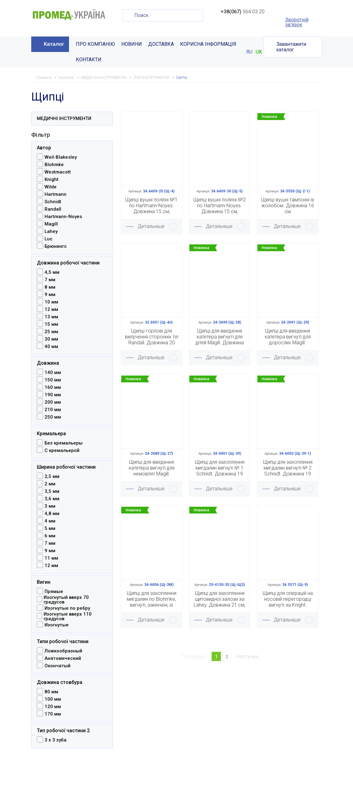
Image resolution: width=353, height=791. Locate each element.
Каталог (54, 44)
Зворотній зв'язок (296, 22)
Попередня (194, 657)
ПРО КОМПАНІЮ (95, 44)
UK (259, 51)
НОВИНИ (131, 44)
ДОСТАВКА (161, 44)
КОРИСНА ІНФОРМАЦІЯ (208, 44)
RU (249, 51)
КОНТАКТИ (88, 59)
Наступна (247, 657)
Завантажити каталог (291, 46)
